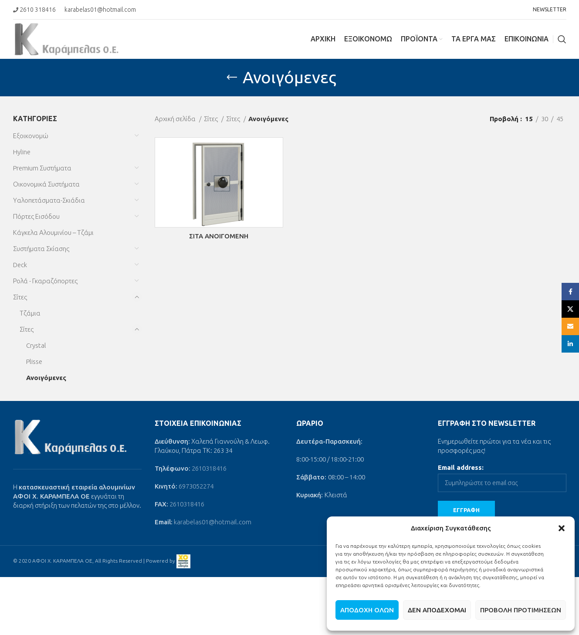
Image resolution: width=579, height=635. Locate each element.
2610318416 (209, 468)
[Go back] (232, 77)
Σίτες (20, 297)
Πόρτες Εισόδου (36, 216)
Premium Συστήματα (42, 168)
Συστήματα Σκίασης (41, 248)
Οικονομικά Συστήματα (46, 184)
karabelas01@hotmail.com (100, 9)
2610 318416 (38, 9)
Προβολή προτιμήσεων (520, 610)
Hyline (21, 152)
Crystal (36, 345)
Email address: (461, 467)
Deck (20, 264)
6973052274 (196, 486)
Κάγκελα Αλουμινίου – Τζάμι (53, 232)
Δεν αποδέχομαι (437, 610)
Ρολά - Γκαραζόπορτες (45, 281)
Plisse (34, 361)
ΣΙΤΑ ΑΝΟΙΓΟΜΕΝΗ (218, 236)
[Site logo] (67, 38)
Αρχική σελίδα (176, 118)
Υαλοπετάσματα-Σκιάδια (49, 200)
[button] (561, 528)
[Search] (562, 39)
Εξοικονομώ (30, 135)
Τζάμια (30, 313)
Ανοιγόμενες (46, 377)
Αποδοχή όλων (367, 610)
